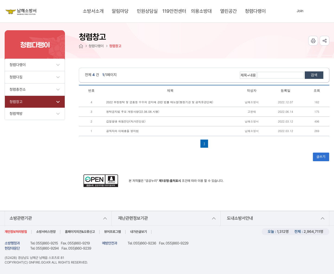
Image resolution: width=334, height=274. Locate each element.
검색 (314, 75)
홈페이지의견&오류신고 (80, 232)
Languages (310, 11)
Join (300, 11)
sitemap (320, 11)
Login (290, 10)
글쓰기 (320, 157)
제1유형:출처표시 (170, 181)
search (279, 11)
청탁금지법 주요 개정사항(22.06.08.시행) (132, 112)
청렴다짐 (16, 77)
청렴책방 (16, 113)
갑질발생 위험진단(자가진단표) (125, 121)
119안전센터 (174, 11)
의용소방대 (201, 11)
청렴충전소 (18, 89)
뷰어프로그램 (112, 232)
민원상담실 (147, 11)
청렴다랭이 (255, 11)
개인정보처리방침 (16, 232)
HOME (81, 46)
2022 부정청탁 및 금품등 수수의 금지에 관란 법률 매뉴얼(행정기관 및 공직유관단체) (159, 102)
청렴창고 (16, 102)
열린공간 (228, 11)
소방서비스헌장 (46, 232)
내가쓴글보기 (138, 232)
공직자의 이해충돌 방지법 (122, 131)
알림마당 (120, 11)
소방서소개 (93, 11)
